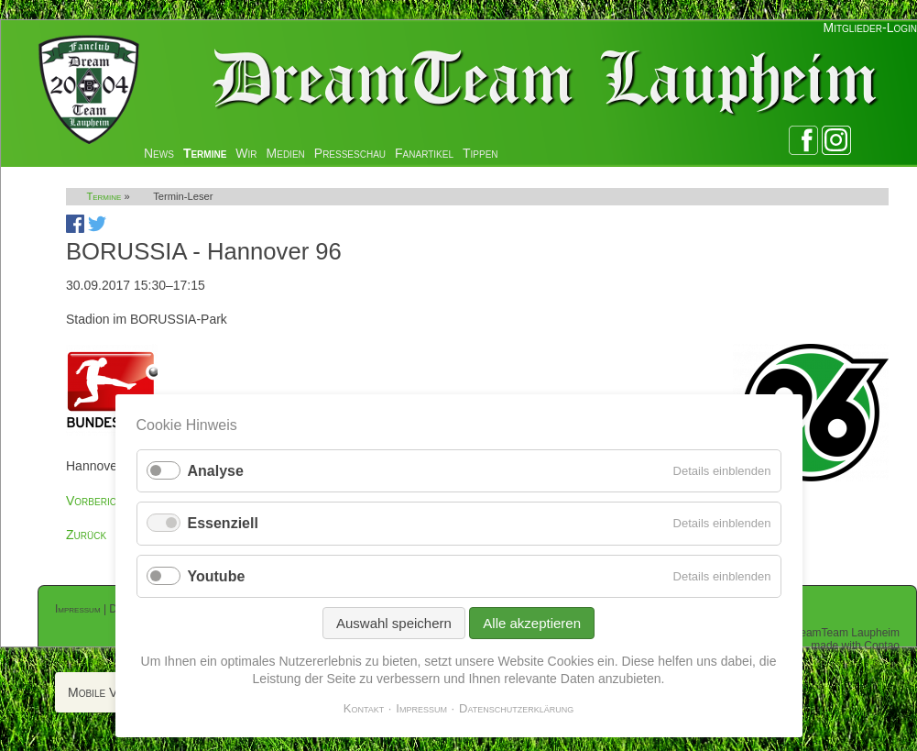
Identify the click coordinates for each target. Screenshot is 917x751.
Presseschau (350, 153)
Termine (204, 153)
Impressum (78, 608)
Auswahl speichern (394, 623)
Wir (246, 153)
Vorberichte (100, 500)
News (159, 153)
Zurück (86, 534)
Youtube (217, 576)
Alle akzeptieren (532, 623)
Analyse (216, 471)
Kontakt (364, 708)
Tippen (480, 153)
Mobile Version (110, 692)
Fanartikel (424, 153)
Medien (286, 153)
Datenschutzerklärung (516, 708)
